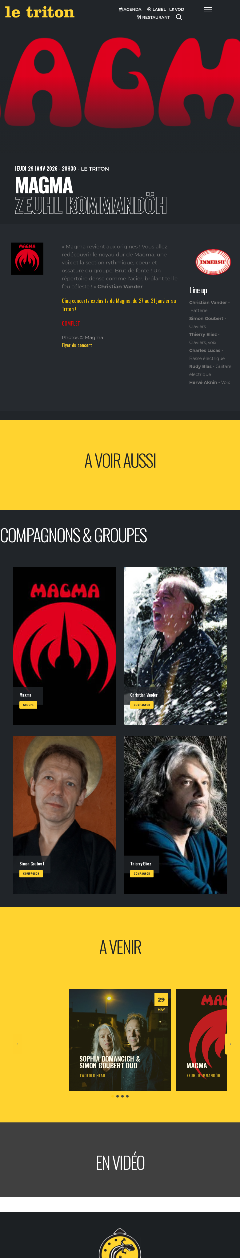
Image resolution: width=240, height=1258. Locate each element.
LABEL (156, 9)
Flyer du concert (77, 345)
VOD (177, 9)
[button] (112, 1096)
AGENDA (130, 9)
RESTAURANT (153, 17)
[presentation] (17, 1044)
